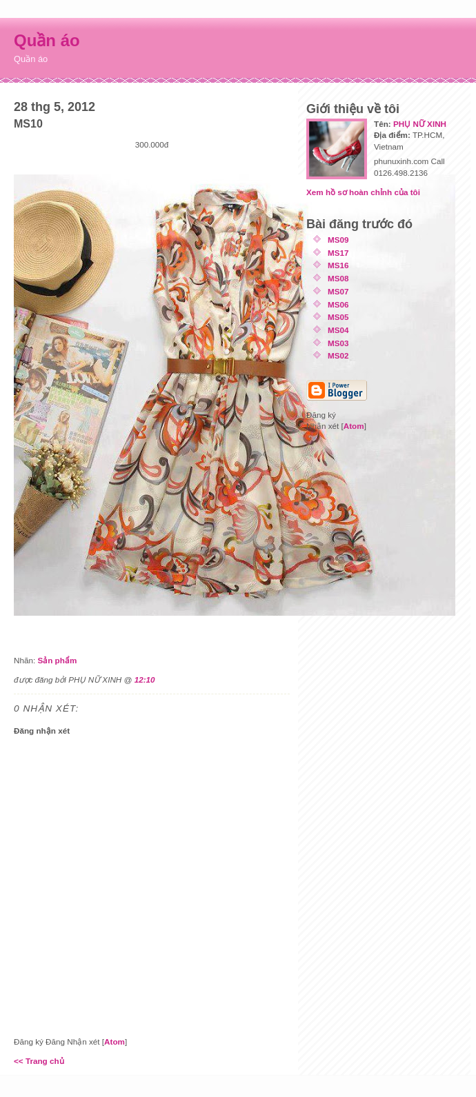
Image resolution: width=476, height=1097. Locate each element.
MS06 (338, 304)
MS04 (338, 329)
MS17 (338, 252)
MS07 (338, 291)
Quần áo (47, 40)
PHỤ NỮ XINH (419, 123)
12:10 (145, 679)
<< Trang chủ (39, 1060)
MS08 (338, 278)
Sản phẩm (57, 660)
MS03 (338, 343)
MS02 (338, 355)
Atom (114, 1041)
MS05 (338, 316)
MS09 (338, 239)
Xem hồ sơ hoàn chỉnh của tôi (363, 192)
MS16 (338, 265)
